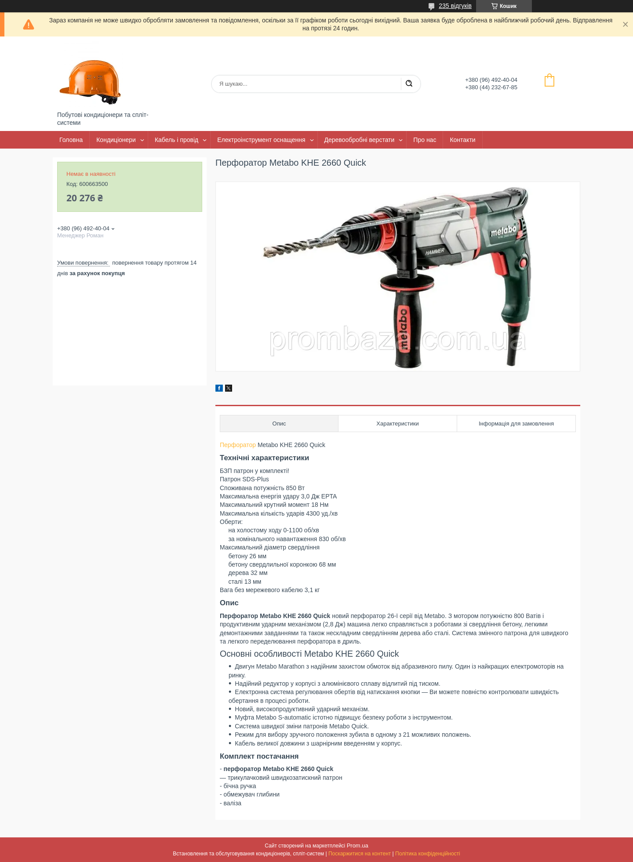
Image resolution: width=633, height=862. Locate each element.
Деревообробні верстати (359, 139)
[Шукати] (409, 84)
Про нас (424, 139)
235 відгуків (455, 5)
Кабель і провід (176, 139)
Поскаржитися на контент (359, 854)
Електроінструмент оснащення (261, 139)
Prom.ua (357, 845)
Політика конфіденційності (427, 854)
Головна (71, 139)
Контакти (462, 139)
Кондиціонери (116, 139)
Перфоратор (238, 444)
